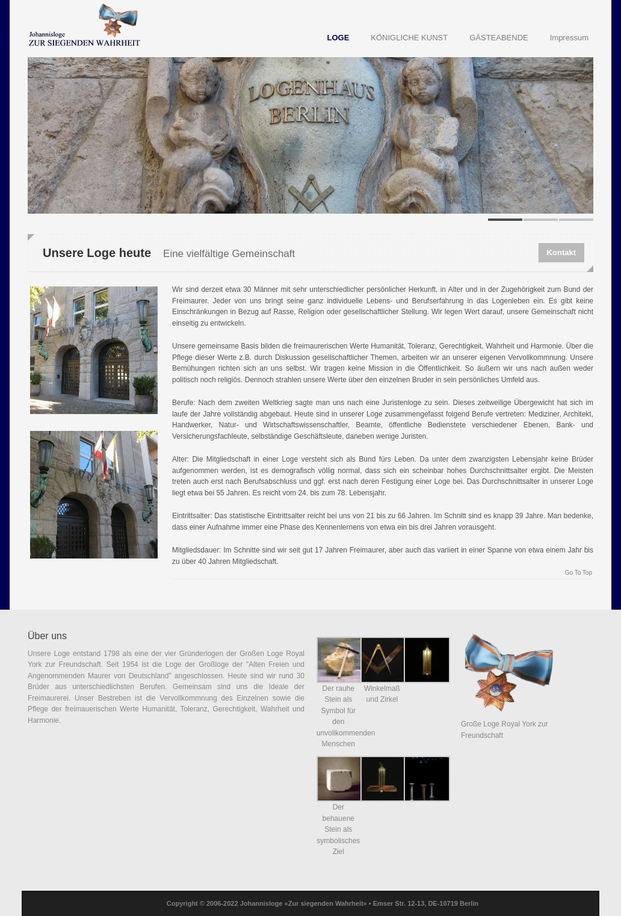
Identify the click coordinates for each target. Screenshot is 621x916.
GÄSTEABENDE (498, 37)
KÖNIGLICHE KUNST (409, 37)
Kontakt (561, 252)
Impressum (569, 37)
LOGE (338, 37)
